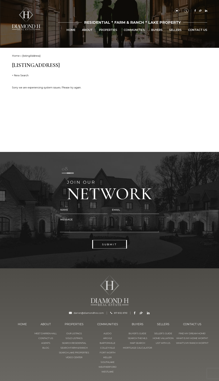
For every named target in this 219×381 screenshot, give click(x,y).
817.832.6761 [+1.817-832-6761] (120, 313)
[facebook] (195, 11)
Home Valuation (163, 338)
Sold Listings (74, 338)
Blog (45, 347)
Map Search (137, 343)
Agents (45, 343)
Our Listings (74, 333)
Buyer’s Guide (137, 333)
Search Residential (74, 343)
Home (71, 30)
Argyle (107, 338)
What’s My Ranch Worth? (192, 343)
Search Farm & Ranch (74, 347)
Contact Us (197, 30)
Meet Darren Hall (46, 333)
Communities (134, 30)
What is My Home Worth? (192, 338)
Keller (108, 357)
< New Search (20, 75)
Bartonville (107, 343)
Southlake (107, 362)
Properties (108, 30)
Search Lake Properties (74, 352)
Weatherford (108, 366)
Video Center (74, 357)
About (87, 30)
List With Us (163, 343)
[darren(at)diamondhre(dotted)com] (177, 11)
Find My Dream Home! (192, 333)
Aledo (108, 333)
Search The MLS (137, 338)
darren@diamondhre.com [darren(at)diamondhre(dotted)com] (89, 313)
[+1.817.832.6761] (186, 11)
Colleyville (107, 347)
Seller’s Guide (163, 333)
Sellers (175, 30)
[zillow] (200, 11)
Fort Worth (107, 352)
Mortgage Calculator (137, 347)
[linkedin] (205, 11)
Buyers (157, 30)
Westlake (107, 371)
